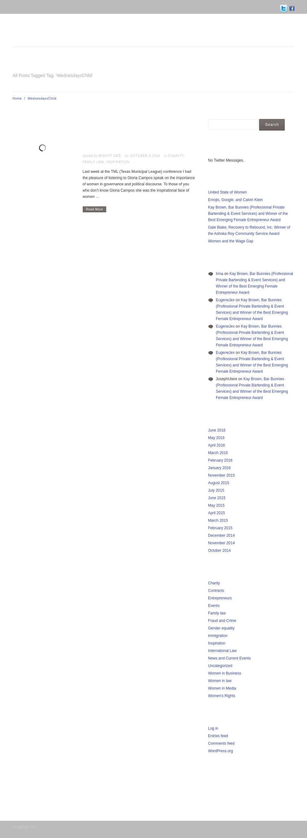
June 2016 (217, 430)
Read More (94, 209)
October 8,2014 (145, 156)
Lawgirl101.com (25, 827)
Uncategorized (220, 666)
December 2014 (221, 535)
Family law (93, 162)
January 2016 (219, 468)
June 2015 (217, 498)
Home (17, 98)
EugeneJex (225, 300)
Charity (176, 156)
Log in (213, 728)
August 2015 (218, 483)
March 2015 (218, 520)
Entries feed (218, 736)
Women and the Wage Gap (230, 241)
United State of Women (227, 192)
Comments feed (221, 743)
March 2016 (218, 453)
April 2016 (216, 445)
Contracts (216, 590)
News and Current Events (229, 658)
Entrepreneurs (220, 598)
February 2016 (220, 460)
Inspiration (117, 162)
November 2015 (221, 475)
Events (214, 605)
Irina (219, 274)
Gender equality (221, 628)
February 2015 (220, 528)
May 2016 (216, 438)
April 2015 (216, 513)
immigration (217, 636)
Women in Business (224, 673)
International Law (222, 651)
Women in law (220, 681)
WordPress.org (220, 751)
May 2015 (216, 505)
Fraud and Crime (222, 620)
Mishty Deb (110, 156)
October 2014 (219, 550)
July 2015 (216, 490)
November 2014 (221, 543)
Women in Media (222, 688)
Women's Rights (221, 696)
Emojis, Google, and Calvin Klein (235, 200)
